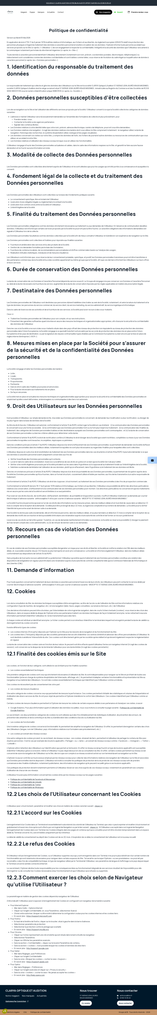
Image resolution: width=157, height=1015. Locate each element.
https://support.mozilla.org (37, 929)
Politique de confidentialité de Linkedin (26, 782)
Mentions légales (13, 1012)
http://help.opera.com (35, 975)
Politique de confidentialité (40, 1012)
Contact (61, 12)
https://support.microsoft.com (39, 916)
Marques (41, 12)
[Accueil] (10, 12)
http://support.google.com (37, 948)
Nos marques (28, 995)
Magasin (24, 12)
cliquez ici (98, 806)
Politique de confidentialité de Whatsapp (27, 787)
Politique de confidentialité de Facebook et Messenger (32, 779)
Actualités (51, 12)
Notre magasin (12, 995)
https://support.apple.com (37, 962)
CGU (25, 1012)
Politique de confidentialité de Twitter (25, 784)
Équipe (32, 12)
